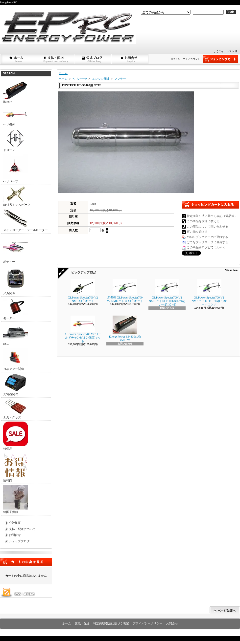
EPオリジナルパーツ (16, 196)
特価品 (15, 436)
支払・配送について (55, 59)
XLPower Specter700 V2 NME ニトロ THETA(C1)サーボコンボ (209, 292)
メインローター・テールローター (25, 220)
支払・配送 (82, 623)
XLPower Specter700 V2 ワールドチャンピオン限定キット (83, 329)
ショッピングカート (220, 59)
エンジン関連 (100, 79)
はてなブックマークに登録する (207, 242)
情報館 (15, 467)
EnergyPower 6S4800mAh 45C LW (125, 329)
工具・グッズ (15, 409)
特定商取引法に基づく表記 (111, 623)
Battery (15, 92)
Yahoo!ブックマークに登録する (207, 237)
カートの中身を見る (26, 562)
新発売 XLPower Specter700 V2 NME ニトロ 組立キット (125, 291)
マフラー (119, 79)
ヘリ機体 (15, 116)
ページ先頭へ (225, 610)
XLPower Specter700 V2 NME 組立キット (83, 291)
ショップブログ (93, 59)
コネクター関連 (15, 359)
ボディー (15, 249)
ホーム (18, 59)
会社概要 (15, 523)
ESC (15, 334)
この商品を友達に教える (203, 221)
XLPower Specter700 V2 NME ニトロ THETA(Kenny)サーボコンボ (167, 292)
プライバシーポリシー (147, 623)
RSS (17, 594)
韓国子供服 (15, 499)
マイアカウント (191, 59)
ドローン (15, 140)
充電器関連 (15, 384)
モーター (15, 309)
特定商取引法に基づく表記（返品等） (212, 216)
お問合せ (130, 59)
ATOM (29, 594)
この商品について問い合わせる (207, 226)
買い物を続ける (197, 232)
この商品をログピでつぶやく (206, 247)
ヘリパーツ (15, 168)
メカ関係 (15, 280)
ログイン (175, 59)
